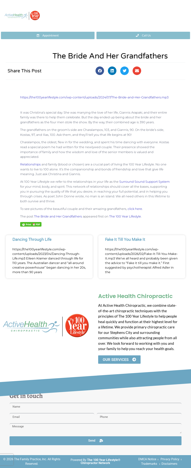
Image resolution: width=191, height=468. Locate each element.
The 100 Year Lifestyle (125, 216)
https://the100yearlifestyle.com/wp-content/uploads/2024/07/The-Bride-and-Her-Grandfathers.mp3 (94, 97)
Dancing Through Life (31, 239)
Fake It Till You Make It (125, 239)
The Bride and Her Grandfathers (58, 216)
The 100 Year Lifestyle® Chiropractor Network (100, 461)
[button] (100, 70)
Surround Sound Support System (144, 181)
